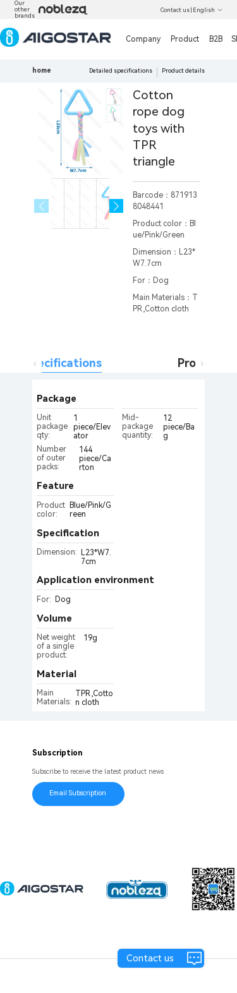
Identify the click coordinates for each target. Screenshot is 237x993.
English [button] (208, 10)
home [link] (41, 70)
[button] (116, 206)
